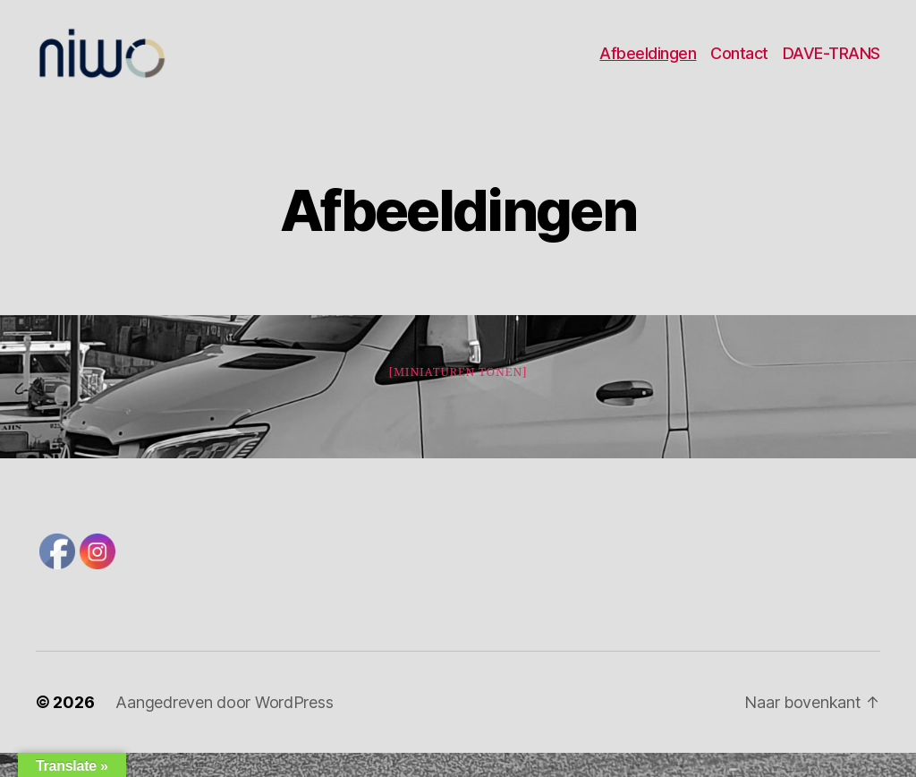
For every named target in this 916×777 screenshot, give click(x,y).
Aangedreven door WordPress (224, 726)
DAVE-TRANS (831, 65)
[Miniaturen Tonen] (457, 396)
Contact (739, 65)
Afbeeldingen (647, 65)
